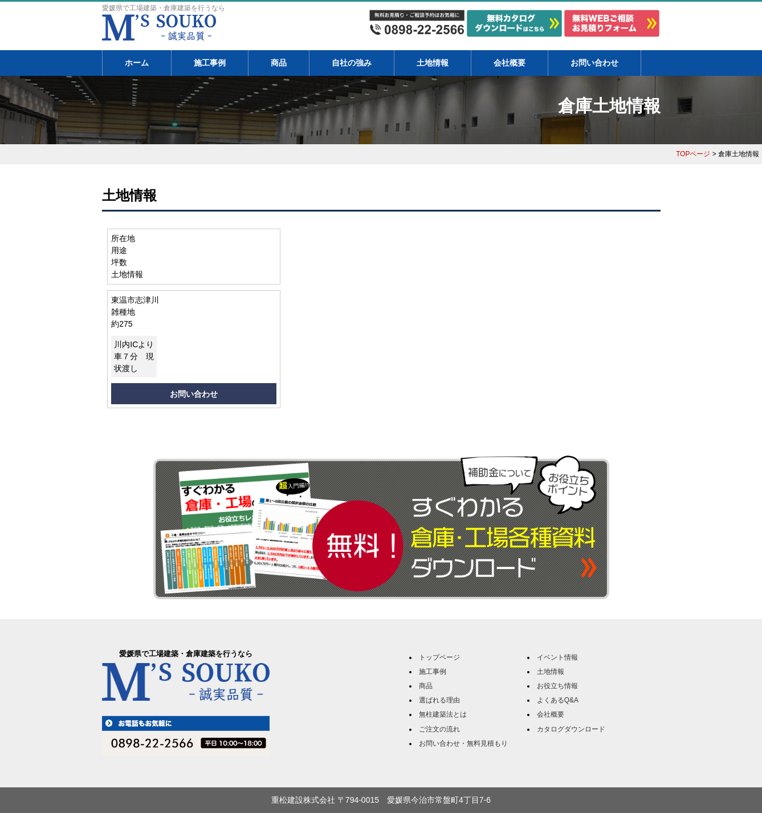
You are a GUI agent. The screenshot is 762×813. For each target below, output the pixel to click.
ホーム (137, 62)
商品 (279, 62)
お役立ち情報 (557, 686)
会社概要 (509, 62)
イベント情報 (557, 657)
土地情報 (433, 62)
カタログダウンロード (571, 729)
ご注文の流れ (439, 729)
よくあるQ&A (557, 700)
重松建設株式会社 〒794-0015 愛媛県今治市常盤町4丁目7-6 (381, 799)
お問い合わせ (594, 62)
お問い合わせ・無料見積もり (463, 743)
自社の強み (352, 62)
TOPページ (693, 154)
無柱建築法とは (443, 714)
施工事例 (210, 62)
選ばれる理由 (439, 700)
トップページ (439, 657)
